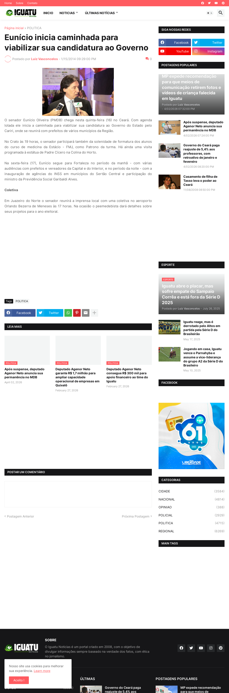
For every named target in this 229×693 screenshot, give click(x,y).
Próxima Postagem (135, 516)
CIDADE (192, 491)
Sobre (19, 3)
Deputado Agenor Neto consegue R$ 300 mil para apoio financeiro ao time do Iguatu (127, 375)
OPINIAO (192, 507)
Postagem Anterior (20, 516)
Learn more (42, 671)
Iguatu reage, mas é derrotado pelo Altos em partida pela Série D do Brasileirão (201, 328)
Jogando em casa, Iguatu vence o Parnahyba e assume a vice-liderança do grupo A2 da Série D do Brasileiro (203, 357)
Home (8, 3)
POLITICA (34, 28)
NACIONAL (192, 499)
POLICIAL (192, 515)
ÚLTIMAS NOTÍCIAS (100, 13)
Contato (32, 3)
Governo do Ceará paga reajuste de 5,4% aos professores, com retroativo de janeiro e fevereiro (201, 153)
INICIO (48, 13)
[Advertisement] (78, 262)
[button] (210, 13)
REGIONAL (192, 531)
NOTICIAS (67, 13)
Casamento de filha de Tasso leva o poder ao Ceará (200, 180)
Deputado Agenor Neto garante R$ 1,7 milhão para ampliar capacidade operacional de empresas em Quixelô (77, 377)
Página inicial (13, 28)
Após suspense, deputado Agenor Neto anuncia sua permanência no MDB (24, 373)
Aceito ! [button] (18, 680)
